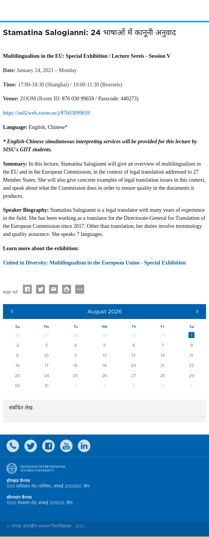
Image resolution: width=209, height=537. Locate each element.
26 (104, 375)
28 (162, 375)
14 (163, 355)
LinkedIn (84, 446)
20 (133, 365)
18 (75, 365)
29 (191, 375)
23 (17, 375)
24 (46, 375)
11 (75, 355)
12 (104, 355)
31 (46, 385)
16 (17, 365)
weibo (66, 446)
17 (46, 365)
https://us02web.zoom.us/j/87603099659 (46, 113)
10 (46, 355)
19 (104, 365)
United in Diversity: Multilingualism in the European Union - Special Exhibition (94, 263)
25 (75, 375)
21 (162, 365)
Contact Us (13, 446)
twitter (30, 446)
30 (17, 385)
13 (133, 355)
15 (191, 355)
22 (191, 365)
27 (133, 375)
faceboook (48, 446)
